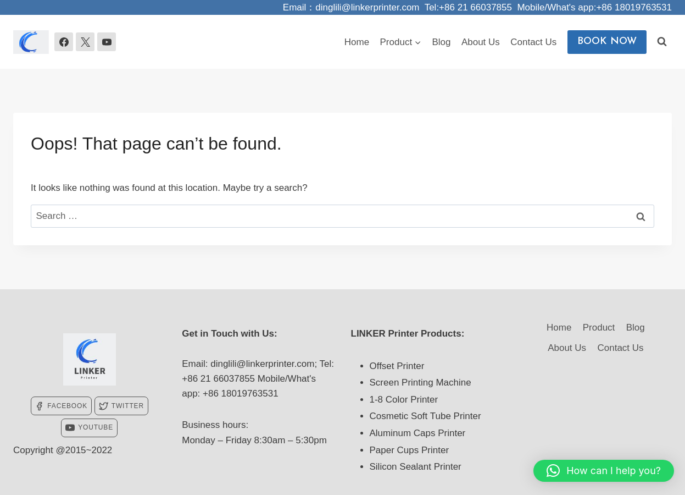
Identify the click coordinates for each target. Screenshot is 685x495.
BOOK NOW (607, 41)
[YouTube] (106, 41)
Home (356, 42)
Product (599, 327)
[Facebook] (63, 41)
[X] (85, 41)
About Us (480, 42)
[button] (603, 471)
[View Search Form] (662, 42)
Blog (441, 42)
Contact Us (533, 42)
